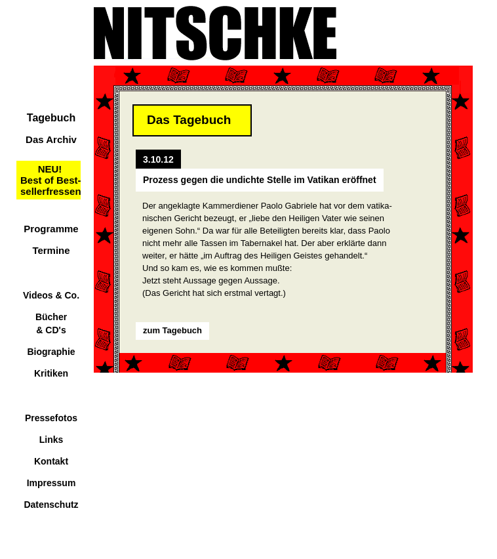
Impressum (51, 483)
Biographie (51, 351)
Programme (51, 228)
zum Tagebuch (172, 330)
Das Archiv (51, 139)
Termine (51, 250)
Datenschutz (51, 504)
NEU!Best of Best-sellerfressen (50, 180)
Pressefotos (51, 418)
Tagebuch (51, 117)
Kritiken (51, 373)
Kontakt (51, 461)
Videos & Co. (51, 295)
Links (51, 439)
